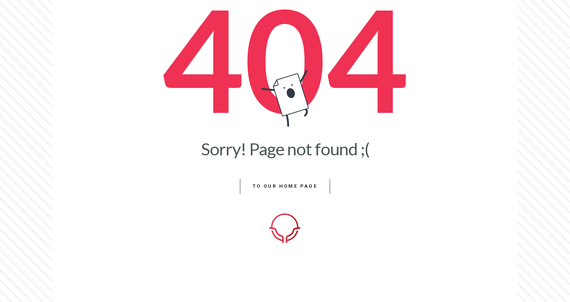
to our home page (285, 186)
